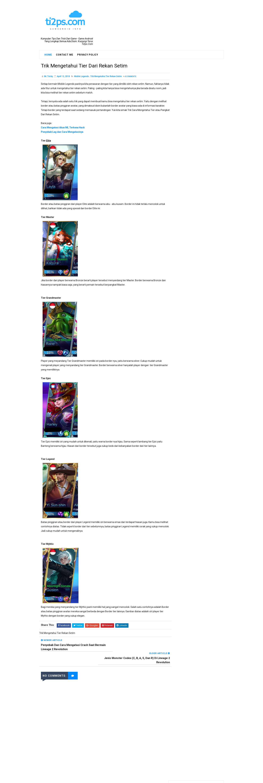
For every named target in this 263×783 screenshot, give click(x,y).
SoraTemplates (125, 778)
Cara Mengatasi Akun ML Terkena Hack (63, 128)
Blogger (154, 778)
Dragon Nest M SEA (184, 126)
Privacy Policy (87, 55)
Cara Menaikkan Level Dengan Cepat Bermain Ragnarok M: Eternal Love (204, 279)
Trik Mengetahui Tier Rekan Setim (106, 77)
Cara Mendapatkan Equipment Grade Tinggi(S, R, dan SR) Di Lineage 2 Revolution (204, 176)
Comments (130, 77)
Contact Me (64, 55)
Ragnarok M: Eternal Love (188, 143)
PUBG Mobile (181, 137)
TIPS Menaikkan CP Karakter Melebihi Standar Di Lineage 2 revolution (203, 224)
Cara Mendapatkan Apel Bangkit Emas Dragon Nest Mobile (202, 293)
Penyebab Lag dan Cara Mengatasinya (62, 132)
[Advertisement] (102, 739)
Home (48, 55)
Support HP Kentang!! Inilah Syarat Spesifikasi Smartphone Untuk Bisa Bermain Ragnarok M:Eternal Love (195, 207)
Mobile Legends (81, 77)
